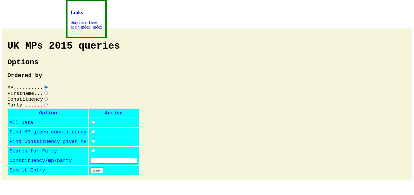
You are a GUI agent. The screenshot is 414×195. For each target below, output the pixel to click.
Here (93, 22)
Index (97, 27)
